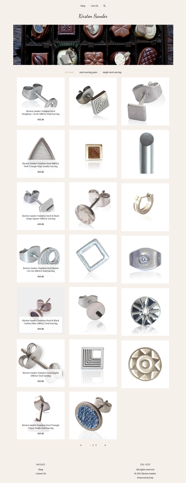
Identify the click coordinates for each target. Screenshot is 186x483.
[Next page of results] (105, 445)
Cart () (94, 6)
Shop (83, 6)
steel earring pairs (88, 72)
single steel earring (112, 72)
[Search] (104, 6)
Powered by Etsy (145, 478)
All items (69, 72)
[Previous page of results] (81, 445)
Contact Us (41, 473)
